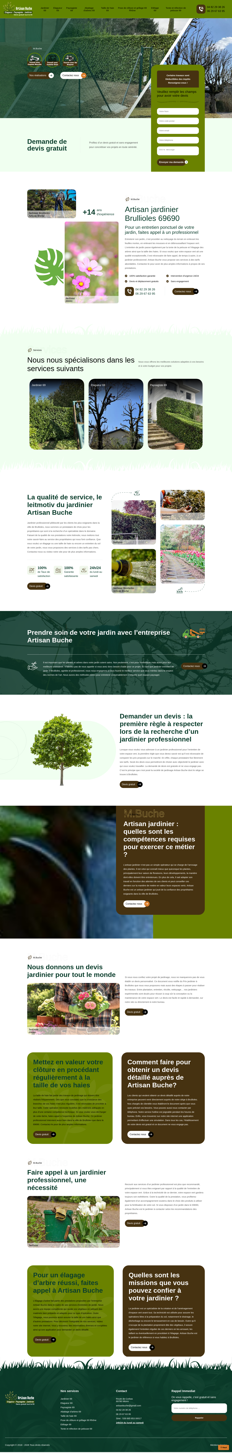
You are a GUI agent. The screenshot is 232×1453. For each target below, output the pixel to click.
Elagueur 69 (57, 9)
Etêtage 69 (155, 9)
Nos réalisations (40, 75)
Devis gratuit (38, 587)
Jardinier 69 (45, 9)
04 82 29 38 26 (216, 7)
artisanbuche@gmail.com (128, 1406)
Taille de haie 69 (107, 9)
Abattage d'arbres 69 (89, 9)
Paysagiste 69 (71, 9)
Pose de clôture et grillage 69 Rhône (132, 9)
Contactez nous (73, 75)
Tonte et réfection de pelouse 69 (176, 9)
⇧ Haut (223, 1447)
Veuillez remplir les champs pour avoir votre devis (176, 93)
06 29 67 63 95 (216, 11)
